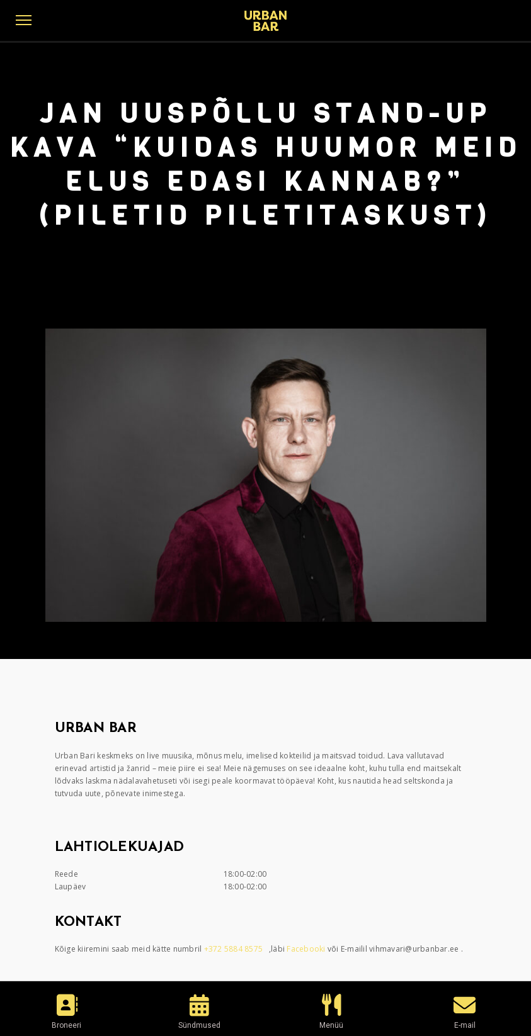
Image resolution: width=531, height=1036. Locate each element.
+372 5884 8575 (234, 948)
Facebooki (307, 948)
